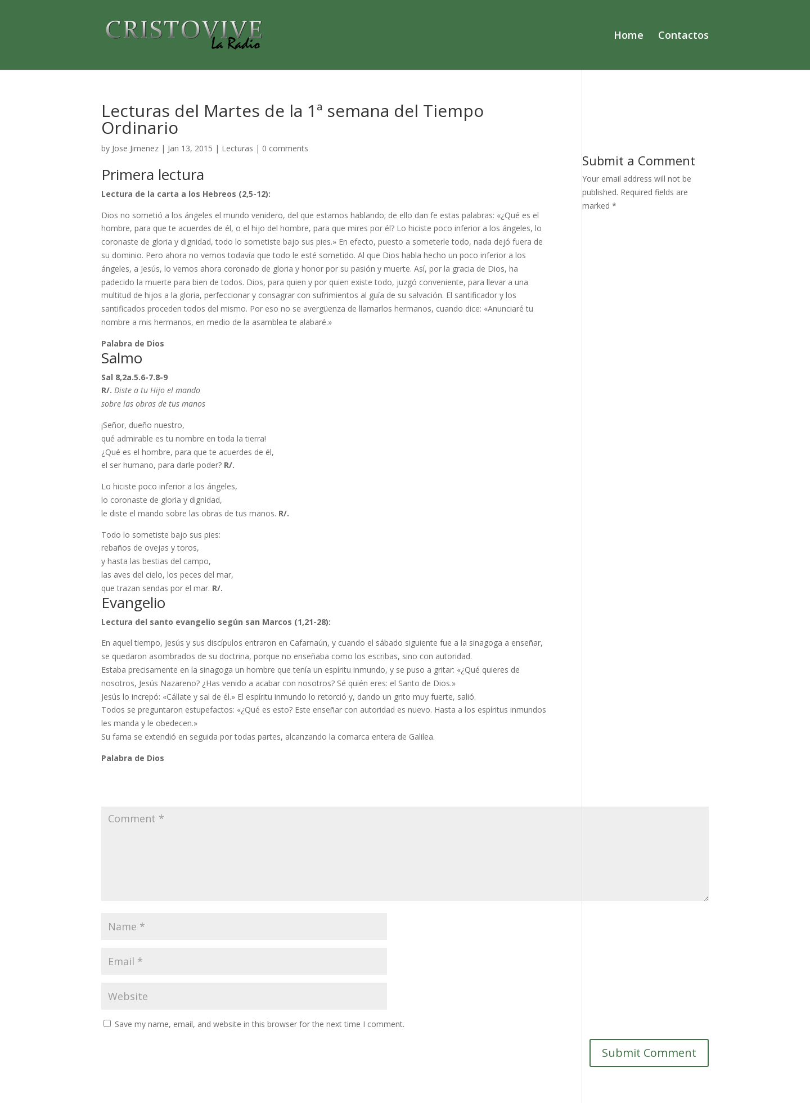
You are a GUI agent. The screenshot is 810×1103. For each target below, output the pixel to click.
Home (629, 36)
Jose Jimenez (135, 148)
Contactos (683, 36)
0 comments (285, 148)
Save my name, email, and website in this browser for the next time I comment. (259, 1024)
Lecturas (237, 148)
